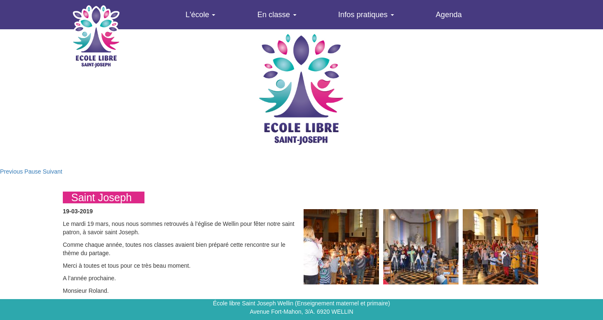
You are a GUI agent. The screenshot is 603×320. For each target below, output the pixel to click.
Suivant (52, 171)
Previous (11, 171)
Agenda (449, 14)
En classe (276, 14)
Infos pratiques (366, 14)
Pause (32, 171)
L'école (200, 14)
